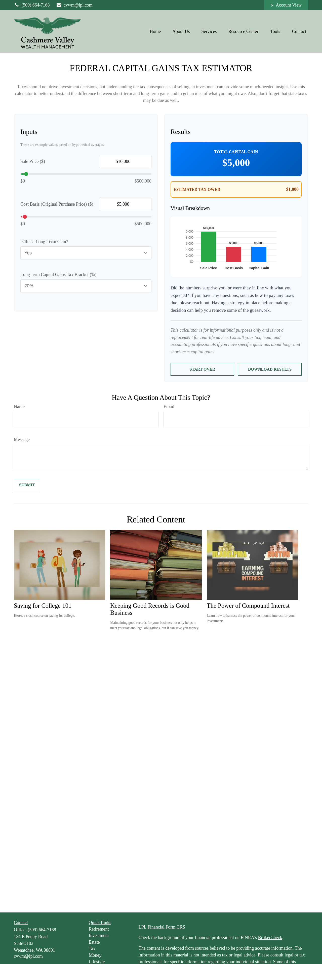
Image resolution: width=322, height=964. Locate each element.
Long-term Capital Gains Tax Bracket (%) (58, 274)
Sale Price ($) (32, 161)
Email (169, 406)
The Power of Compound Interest (248, 605)
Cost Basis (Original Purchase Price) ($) (56, 204)
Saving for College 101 (42, 605)
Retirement (99, 929)
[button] (155, 31)
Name (19, 406)
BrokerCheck (270, 937)
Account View (286, 5)
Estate (94, 942)
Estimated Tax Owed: (198, 189)
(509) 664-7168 (32, 5)
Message (22, 439)
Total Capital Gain (236, 152)
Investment (99, 935)
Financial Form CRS (166, 927)
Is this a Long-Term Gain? (44, 241)
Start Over (202, 369)
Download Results (270, 369)
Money (95, 955)
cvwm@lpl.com (74, 5)
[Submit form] (27, 485)
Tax (92, 948)
